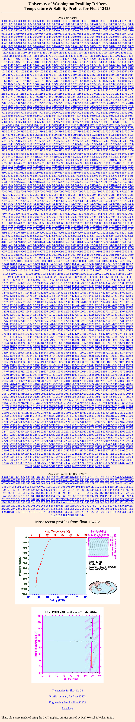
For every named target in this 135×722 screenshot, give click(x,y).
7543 (29, 207)
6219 (54, 166)
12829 (121, 324)
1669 (4, 80)
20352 (82, 387)
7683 (67, 216)
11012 (21, 270)
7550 (55, 207)
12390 (5, 286)
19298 (106, 365)
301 (97, 508)
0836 (118, 39)
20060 (5, 381)
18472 (75, 349)
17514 (5, 336)
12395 (21, 286)
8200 (42, 232)
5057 (131, 115)
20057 (121, 377)
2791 (36, 103)
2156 (10, 93)
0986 (74, 46)
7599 (93, 210)
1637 (112, 77)
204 (18, 499)
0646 (55, 36)
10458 (120, 260)
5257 (55, 144)
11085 (59, 273)
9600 (36, 254)
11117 (120, 276)
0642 (29, 36)
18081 (29, 343)
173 (131, 492)
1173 (67, 55)
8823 (112, 245)
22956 (21, 444)
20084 (29, 381)
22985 (75, 444)
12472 (36, 295)
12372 (21, 283)
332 (117, 511)
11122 (13, 279)
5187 (61, 134)
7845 (29, 219)
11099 (15, 276)
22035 (5, 422)
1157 (98, 52)
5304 (36, 147)
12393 (13, 286)
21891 (121, 415)
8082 (93, 223)
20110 (75, 381)
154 (38, 492)
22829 (44, 441)
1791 (29, 90)
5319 (118, 147)
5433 (112, 156)
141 (107, 489)
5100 (112, 122)
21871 (67, 415)
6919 (118, 185)
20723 (52, 396)
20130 (90, 381)
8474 (105, 242)
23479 (67, 453)
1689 (118, 80)
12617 (5, 305)
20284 (28, 387)
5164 (55, 131)
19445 (129, 368)
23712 (5, 459)
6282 (42, 169)
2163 (48, 93)
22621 (28, 434)
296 (72, 508)
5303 (29, 147)
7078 (124, 188)
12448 (28, 292)
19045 (129, 358)
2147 (86, 90)
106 (68, 486)
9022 (48, 248)
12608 (67, 302)
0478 (86, 30)
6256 (124, 166)
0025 (124, 20)
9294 (74, 251)
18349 (98, 346)
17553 (36, 336)
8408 (10, 242)
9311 (130, 251)
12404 (67, 286)
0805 (10, 39)
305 (117, 508)
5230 (29, 140)
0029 (10, 24)
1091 (24, 49)
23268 (21, 450)
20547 (90, 390)
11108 (83, 276)
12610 (82, 302)
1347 (42, 65)
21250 (28, 403)
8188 (118, 229)
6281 (36, 169)
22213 (52, 425)
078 (107, 483)
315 (33, 511)
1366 (99, 65)
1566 (118, 71)
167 (102, 492)
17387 (36, 333)
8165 (17, 229)
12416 (13, 289)
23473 (59, 453)
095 (33, 486)
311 (13, 511)
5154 (124, 128)
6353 (99, 172)
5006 (99, 109)
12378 (59, 283)
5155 (131, 128)
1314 (10, 62)
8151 (112, 226)
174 (3, 496)
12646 (98, 308)
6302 (93, 169)
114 (107, 486)
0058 (118, 24)
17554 (44, 336)
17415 (52, 333)
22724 (5, 437)
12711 (13, 314)
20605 (59, 393)
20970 (36, 399)
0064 (23, 27)
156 (48, 492)
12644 (82, 308)
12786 (121, 321)
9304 (112, 251)
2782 (112, 99)
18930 (59, 358)
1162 (129, 52)
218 (87, 499)
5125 (124, 125)
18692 (82, 352)
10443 (82, 260)
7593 (55, 210)
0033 (36, 24)
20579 (5, 393)
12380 (75, 283)
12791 (21, 324)
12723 (59, 314)
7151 (36, 194)
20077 (21, 381)
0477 (80, 30)
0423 (17, 30)
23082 (59, 447)
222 (107, 499)
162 (77, 492)
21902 (5, 418)
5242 (105, 140)
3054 (93, 106)
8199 (36, 232)
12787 (129, 321)
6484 (124, 175)
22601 (13, 434)
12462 (5, 295)
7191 (67, 197)
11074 (21, 273)
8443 (36, 242)
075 (102, 483)
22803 (13, 441)
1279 (93, 58)
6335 (48, 172)
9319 (29, 254)
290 (43, 508)
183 (48, 496)
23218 (13, 450)
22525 (75, 431)
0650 (74, 36)
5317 (105, 147)
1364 (86, 65)
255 (3, 505)
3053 (86, 106)
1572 (23, 74)
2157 (17, 93)
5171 (99, 131)
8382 (61, 238)
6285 (61, 169)
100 (48, 486)
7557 (80, 207)
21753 (28, 412)
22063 (36, 422)
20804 (67, 396)
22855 (75, 441)
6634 (80, 178)
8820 (105, 245)
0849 (17, 43)
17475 (113, 333)
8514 (80, 245)
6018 (112, 159)
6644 (4, 182)
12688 (75, 311)
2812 (93, 103)
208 (38, 499)
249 (107, 502)
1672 (23, 80)
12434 (121, 289)
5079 (124, 118)
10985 (21, 267)
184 (53, 496)
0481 (99, 30)
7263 (74, 200)
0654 (93, 36)
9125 (112, 248)
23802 (75, 459)
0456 (55, 30)
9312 (4, 254)
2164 (55, 93)
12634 (5, 308)
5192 (93, 134)
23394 (113, 450)
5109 (36, 125)
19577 (44, 371)
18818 (75, 355)
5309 (67, 147)
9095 (86, 248)
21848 (36, 415)
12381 (82, 283)
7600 (99, 210)
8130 (48, 226)
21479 (98, 406)
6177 (29, 166)
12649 (121, 308)
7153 (48, 194)
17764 (121, 336)
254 (131, 502)
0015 (86, 20)
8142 (74, 226)
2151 (112, 90)
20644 (129, 393)
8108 (124, 223)
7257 (42, 200)
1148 (42, 52)
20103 (52, 381)
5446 (10, 159)
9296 (80, 251)
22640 (36, 434)
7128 (124, 191)
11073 (14, 273)
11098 (7, 276)
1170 (48, 55)
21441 (59, 406)
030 (13, 480)
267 (62, 505)
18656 (59, 352)
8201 (48, 232)
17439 (90, 333)
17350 (13, 333)
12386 (121, 283)
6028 (42, 163)
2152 (118, 90)
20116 (82, 381)
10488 (59, 264)
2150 (105, 90)
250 (112, 502)
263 (43, 505)
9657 (118, 254)
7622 (74, 213)
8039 (30, 223)
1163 (5, 55)
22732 (28, 437)
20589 (21, 393)
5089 (55, 122)
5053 (112, 115)
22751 (67, 437)
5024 (74, 112)
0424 (23, 30)
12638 (36, 308)
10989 (52, 267)
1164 (11, 55)
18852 (129, 355)
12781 (82, 321)
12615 (121, 302)
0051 (74, 24)
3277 (112, 106)
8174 (55, 229)
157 (53, 492)
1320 (42, 62)
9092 (74, 248)
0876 (99, 43)
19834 (75, 374)
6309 (4, 172)
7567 (112, 207)
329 (102, 511)
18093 (44, 343)
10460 (128, 260)
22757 (90, 437)
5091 (67, 122)
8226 (29, 235)
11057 (98, 270)
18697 (90, 352)
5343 (93, 150)
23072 (44, 447)
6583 (36, 178)
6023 (11, 163)
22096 (82, 422)
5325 (23, 150)
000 (3, 477)
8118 (4, 226)
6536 (17, 178)
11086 (67, 273)
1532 (55, 71)
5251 (29, 144)
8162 (131, 226)
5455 (61, 159)
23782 (59, 459)
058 (18, 483)
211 (53, 499)
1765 (23, 87)
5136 (55, 128)
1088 (5, 49)
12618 (13, 305)
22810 (28, 441)
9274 (36, 251)
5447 (17, 159)
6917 (105, 185)
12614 (113, 302)
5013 (10, 112)
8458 (67, 242)
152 (28, 492)
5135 (48, 128)
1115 (62, 49)
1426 (112, 65)
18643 (44, 352)
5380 (131, 150)
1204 (130, 55)
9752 (61, 257)
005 (28, 477)
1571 (17, 74)
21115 (106, 399)
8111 (131, 223)
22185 (13, 425)
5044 (55, 115)
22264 (129, 425)
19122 (113, 362)
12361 (67, 279)
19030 (121, 358)
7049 (74, 188)
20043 (98, 377)
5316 (99, 147)
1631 (80, 77)
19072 (52, 362)
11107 (75, 276)
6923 (10, 188)
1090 (18, 49)
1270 (36, 58)
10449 (97, 260)
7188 (48, 197)
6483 (118, 175)
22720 (121, 434)
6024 (17, 163)
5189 (74, 134)
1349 (55, 65)
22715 (113, 434)
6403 (105, 175)
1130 (24, 52)
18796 (59, 355)
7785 (118, 216)
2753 (93, 99)
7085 (36, 191)
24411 (28, 466)
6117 (4, 166)
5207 (23, 137)
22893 (98, 441)
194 (102, 496)
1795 (42, 90)
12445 (5, 292)
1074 (86, 46)
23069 (28, 447)
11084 (52, 273)
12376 (44, 283)
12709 (5, 314)
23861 (129, 459)
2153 (124, 90)
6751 (55, 182)
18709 (98, 352)
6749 (42, 182)
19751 (52, 374)
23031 (98, 444)
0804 (4, 39)
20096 (44, 381)
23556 (36, 456)
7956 (86, 219)
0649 (67, 36)
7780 (112, 216)
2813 (99, 103)
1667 (124, 77)
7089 (55, 191)
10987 (36, 267)
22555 (106, 431)
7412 (61, 204)
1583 (93, 74)
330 (107, 511)
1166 (23, 55)
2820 (10, 106)
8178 (74, 229)
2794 (48, 103)
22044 (13, 422)
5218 (93, 137)
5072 (80, 118)
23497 (106, 453)
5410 (131, 153)
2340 (36, 99)
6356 (118, 172)
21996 (121, 418)
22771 (113, 437)
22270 (5, 428)
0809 (23, 39)
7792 (124, 216)
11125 (21, 279)
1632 (86, 77)
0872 (74, 43)
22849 (67, 441)
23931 (36, 463)
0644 (42, 36)
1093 (37, 49)
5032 (124, 112)
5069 (67, 118)
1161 (123, 52)
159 (62, 492)
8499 (55, 245)
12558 (121, 298)
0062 (10, 27)
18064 (5, 343)
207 (33, 499)
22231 (75, 425)
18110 (75, 343)
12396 (28, 286)
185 (58, 496)
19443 (121, 368)
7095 (74, 191)
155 (43, 492)
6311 (17, 172)
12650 (129, 308)
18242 (5, 346)
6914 (86, 185)
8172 (42, 229)
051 (117, 480)
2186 (36, 96)
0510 (131, 30)
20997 (67, 399)
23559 (44, 456)
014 (72, 477)
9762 (105, 257)
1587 (118, 74)
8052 (49, 223)
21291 (67, 403)
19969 (13, 377)
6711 (10, 182)
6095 (74, 163)
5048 (80, 115)
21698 (5, 412)
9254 (124, 248)
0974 (55, 46)
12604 (36, 302)
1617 (17, 77)
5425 (93, 156)
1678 (55, 80)
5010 (124, 109)
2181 (23, 96)
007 (38, 477)
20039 (82, 377)
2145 (74, 90)
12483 (113, 295)
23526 (5, 456)
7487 (124, 204)
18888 (36, 358)
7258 (48, 200)
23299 (44, 450)
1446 (118, 65)
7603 (112, 210)
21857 (44, 415)
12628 (90, 305)
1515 (112, 68)
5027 (93, 112)
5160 (29, 131)
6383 (48, 175)
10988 (44, 267)
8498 (48, 245)
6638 (99, 178)
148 (8, 492)
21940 (52, 418)
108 (78, 486)
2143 (61, 90)
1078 (112, 46)
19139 (129, 362)
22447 (121, 428)
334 (126, 511)
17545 (28, 336)
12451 (52, 292)
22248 (106, 425)
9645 (86, 254)
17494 (129, 333)
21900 (129, 415)
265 (53, 505)
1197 (86, 55)
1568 (131, 71)
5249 (17, 144)
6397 (86, 175)
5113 (55, 125)
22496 (36, 431)
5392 (61, 153)
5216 (80, 137)
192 (92, 496)
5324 (17, 150)
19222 (75, 365)
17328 (121, 330)
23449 (28, 453)
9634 (67, 254)
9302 (99, 251)
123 (18, 489)
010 (53, 477)
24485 (36, 466)
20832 (75, 396)
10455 (105, 260)
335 (131, 511)
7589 (48, 210)
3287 (42, 109)
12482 (106, 295)
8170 (36, 229)
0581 (74, 33)
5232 (42, 140)
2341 (42, 99)
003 (18, 477)
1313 (4, 62)
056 (8, 483)
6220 (61, 166)
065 (53, 483)
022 (112, 477)
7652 (124, 213)
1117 (74, 49)
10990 (59, 267)
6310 (10, 172)
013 (67, 477)
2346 (74, 99)
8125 (23, 226)
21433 (44, 406)
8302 (124, 235)
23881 (21, 463)
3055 (99, 106)
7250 (10, 200)
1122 (105, 49)
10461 (5, 264)
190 (82, 496)
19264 (82, 365)
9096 (93, 248)
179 (28, 496)
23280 (28, 450)
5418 (48, 156)
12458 (106, 292)
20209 (75, 384)
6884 (48, 185)
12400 (44, 286)
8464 (80, 242)
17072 (106, 327)
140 (102, 489)
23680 (121, 456)
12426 (75, 289)
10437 (59, 260)
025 (122, 477)
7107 (105, 191)
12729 (98, 314)
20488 (13, 390)
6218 (48, 166)
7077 (118, 188)
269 (72, 505)
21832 (121, 412)
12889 (75, 327)
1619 (29, 77)
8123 (17, 226)
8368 (10, 238)
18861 (5, 358)
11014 (29, 270)
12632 (121, 305)
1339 (131, 62)
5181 (29, 134)
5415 (29, 156)
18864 (21, 358)
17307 (90, 330)
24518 (52, 466)
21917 (28, 418)
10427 (12, 260)
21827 (113, 412)
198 (122, 496)
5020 (55, 112)
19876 (113, 374)
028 (3, 480)
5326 (29, 150)
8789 (86, 245)
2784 (124, 99)
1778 (80, 87)
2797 (67, 103)
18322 (75, 346)
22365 (59, 428)
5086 (36, 122)
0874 (86, 43)
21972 (82, 418)
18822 (98, 355)
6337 (61, 172)
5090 (61, 122)
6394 (74, 175)
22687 (82, 434)
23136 (106, 447)
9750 (55, 257)
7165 (112, 194)
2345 (67, 99)
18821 (90, 355)
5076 (105, 118)
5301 (17, 147)
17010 (90, 327)
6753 (67, 182)
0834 (105, 39)
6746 (23, 182)
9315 (17, 254)
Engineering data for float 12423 (67, 702)
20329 (52, 387)
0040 (61, 24)
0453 (36, 30)
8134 (55, 226)
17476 (121, 333)
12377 (52, 283)
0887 (10, 46)
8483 (10, 245)
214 (67, 499)
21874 (75, 415)
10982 (129, 264)
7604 (118, 210)
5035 (10, 115)
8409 (17, 242)
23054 (5, 447)
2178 (4, 96)
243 (77, 502)
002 (13, 477)
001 (8, 477)
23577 (52, 456)
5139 (74, 128)
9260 (10, 251)
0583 (86, 33)
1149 (49, 52)
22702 (98, 434)
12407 (82, 286)
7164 (105, 194)
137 (87, 489)
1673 (29, 80)
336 (53, 515)
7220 (118, 197)
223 (112, 499)
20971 (44, 399)
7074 (112, 188)
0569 (55, 33)
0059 (124, 24)
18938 (67, 358)
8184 (105, 229)
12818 (36, 324)
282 (3, 508)
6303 (99, 169)
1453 (23, 68)
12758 (113, 317)
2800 (86, 103)
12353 (43, 279)
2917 (80, 106)
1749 (55, 84)
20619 (75, 393)
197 (117, 496)
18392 (21, 349)
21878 (82, 415)
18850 (121, 355)
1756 (99, 84)
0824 (55, 39)
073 (92, 483)
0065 (29, 27)
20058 (129, 377)
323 (72, 511)
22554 (98, 431)
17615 (75, 336)
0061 (4, 27)
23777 (52, 459)
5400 (99, 153)
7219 (112, 197)
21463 (75, 406)
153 (33, 492)
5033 (131, 112)
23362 (90, 450)
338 (62, 515)
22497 (44, 431)
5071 (74, 118)
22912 (106, 441)
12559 (129, 298)
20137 (129, 381)
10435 (43, 260)
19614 (82, 371)
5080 (131, 118)
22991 (82, 444)
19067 (44, 362)
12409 (98, 286)
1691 (124, 80)
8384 (74, 238)
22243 (98, 425)
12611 (90, 302)
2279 (17, 99)
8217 (10, 235)
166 (97, 492)
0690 (112, 36)
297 (77, 508)
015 (77, 477)
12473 (44, 295)
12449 (36, 292)
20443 (129, 387)
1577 (55, 74)
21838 (5, 415)
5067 (55, 118)
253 (126, 502)
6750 (48, 182)
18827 (106, 355)
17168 (21, 330)
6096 (80, 163)
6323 (23, 172)
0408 (112, 27)
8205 (67, 232)
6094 (67, 163)
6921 (131, 185)
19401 (82, 368)
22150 (106, 422)
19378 (59, 368)
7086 (42, 191)
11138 (28, 279)
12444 (129, 289)
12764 (121, 317)
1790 (23, 90)
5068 (61, 118)
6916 (99, 185)
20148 (21, 384)
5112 (48, 125)
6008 (86, 159)
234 (33, 502)
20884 (106, 396)
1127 (5, 52)
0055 (99, 24)
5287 (112, 144)
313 (23, 511)
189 (77, 496)
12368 (121, 279)
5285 (105, 144)
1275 (67, 58)
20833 (82, 396)
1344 (23, 65)
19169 (21, 365)
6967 (36, 188)
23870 (13, 463)
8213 (118, 232)
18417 (36, 349)
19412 (98, 368)
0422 (10, 30)
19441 (113, 368)
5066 (48, 118)
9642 (80, 254)
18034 (113, 339)
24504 (44, 466)
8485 (17, 245)
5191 (86, 134)
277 (112, 505)
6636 (86, 178)
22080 (52, 422)
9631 (55, 254)
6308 (131, 169)
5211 (48, 137)
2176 (131, 93)
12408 (90, 286)
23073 (52, 447)
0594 (124, 33)
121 (8, 489)
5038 (29, 115)
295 (67, 508)
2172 (105, 93)
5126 (130, 125)
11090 (82, 273)
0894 (36, 46)
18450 (52, 349)
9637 (74, 254)
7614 (42, 213)
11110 (90, 276)
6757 (93, 182)
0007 (42, 20)
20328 (44, 387)
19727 (28, 374)
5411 (4, 156)
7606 (131, 210)
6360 (10, 175)
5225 (131, 137)
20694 (28, 396)
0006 (36, 20)
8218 (17, 235)
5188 (67, 134)
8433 (23, 242)
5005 (93, 109)
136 (82, 489)
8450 (55, 242)
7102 (93, 191)
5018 (42, 112)
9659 (124, 254)
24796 (90, 466)
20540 (82, 390)
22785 (129, 437)
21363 (121, 403)
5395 (67, 153)
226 (126, 499)
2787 (10, 103)
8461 (74, 242)
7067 (99, 188)
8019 (11, 223)
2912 (48, 106)
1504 (61, 68)
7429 (93, 204)
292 (53, 508)
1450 (4, 68)
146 (131, 489)
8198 (29, 232)
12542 (67, 298)
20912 (113, 396)
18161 (98, 343)
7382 (4, 204)
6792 (99, 182)
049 (107, 480)
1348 (48, 65)
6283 (48, 169)
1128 (11, 52)
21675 (121, 409)
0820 (29, 39)
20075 (13, 381)
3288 (48, 109)
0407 (105, 27)
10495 (82, 264)
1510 (80, 68)
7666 (29, 216)
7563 (99, 207)
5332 (67, 150)
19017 (106, 358)
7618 (55, 213)
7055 (80, 188)
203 (13, 499)
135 (77, 489)
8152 (118, 226)
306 (122, 508)
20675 (21, 396)
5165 (61, 131)
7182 (10, 197)
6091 (49, 163)
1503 (55, 68)
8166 (23, 229)
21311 (98, 403)
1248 (23, 58)
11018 (44, 270)
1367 (105, 65)
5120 (92, 125)
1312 (131, 58)
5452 (48, 159)
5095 (93, 122)
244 (82, 502)
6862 (124, 182)
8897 (131, 245)
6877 (17, 185)
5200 (10, 137)
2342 (48, 99)
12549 (90, 298)
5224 (124, 137)
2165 (61, 93)
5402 (112, 153)
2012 (55, 90)
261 (33, 505)
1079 (118, 46)
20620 (82, 393)
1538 (86, 71)
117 (121, 486)
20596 (36, 393)
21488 (113, 406)
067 (62, 483)
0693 (131, 36)
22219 (67, 425)
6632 (67, 178)
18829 (113, 355)
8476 (112, 242)
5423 (80, 156)
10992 (75, 267)
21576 (75, 409)
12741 (13, 317)
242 (72, 502)
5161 (36, 131)
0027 (131, 20)
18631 (36, 352)
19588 (52, 371)
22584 (5, 434)
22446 (113, 428)
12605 (44, 302)
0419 (124, 27)
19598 (59, 371)
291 (48, 508)
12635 (13, 308)
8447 (48, 242)
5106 (17, 125)
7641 (93, 213)
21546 (59, 409)
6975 (61, 188)
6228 (105, 166)
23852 (113, 459)
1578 (61, 74)
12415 (5, 289)
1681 (67, 80)
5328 (42, 150)
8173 (48, 229)
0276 (74, 27)
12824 (82, 324)
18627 (28, 352)
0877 (105, 43)
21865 (59, 415)
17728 (113, 336)
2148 (93, 90)
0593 (118, 33)
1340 (4, 65)
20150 (28, 384)
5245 (124, 140)
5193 (99, 134)
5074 (93, 118)
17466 (106, 333)
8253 (74, 235)
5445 (4, 159)
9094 (80, 248)
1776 (67, 87)
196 (112, 496)
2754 (99, 99)
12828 (113, 324)
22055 (21, 422)
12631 (113, 305)
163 (82, 492)
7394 (23, 204)
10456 (113, 260)
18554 (106, 349)
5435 (124, 156)
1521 (17, 71)
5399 (93, 153)
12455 (82, 292)
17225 (52, 330)
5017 (36, 112)
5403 (118, 153)
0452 (29, 30)
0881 (124, 43)
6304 (105, 169)
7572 (131, 207)
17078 (113, 327)
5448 (23, 159)
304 (112, 508)
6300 (80, 169)
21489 (121, 406)
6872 (131, 182)
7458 (112, 204)
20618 (67, 393)
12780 (75, 321)
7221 (124, 197)
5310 (74, 147)
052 (122, 480)
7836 (17, 219)
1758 (112, 84)
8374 (29, 238)
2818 (131, 103)
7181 (4, 197)
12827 (106, 324)
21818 (98, 412)
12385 (113, 283)
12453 (67, 292)
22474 (5, 431)
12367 (113, 279)
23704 (129, 456)
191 (87, 496)
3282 (10, 109)
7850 (42, 219)
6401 (99, 175)
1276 (74, 58)
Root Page (67, 708)
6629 (48, 178)
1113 (49, 49)
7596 (74, 210)
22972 (52, 444)
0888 (17, 46)
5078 (118, 118)
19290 (98, 365)
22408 (82, 428)
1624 (55, 77)
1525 (42, 71)
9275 (42, 251)
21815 (90, 412)
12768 (5, 321)
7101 (86, 191)
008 (43, 477)
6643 (131, 178)
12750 (67, 317)
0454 (42, 30)
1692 (131, 80)
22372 (67, 428)
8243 (48, 235)
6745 (17, 182)
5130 (17, 128)
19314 (121, 365)
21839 (13, 415)
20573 (129, 390)
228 (3, 502)
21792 (52, 412)
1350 (61, 65)
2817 (124, 103)
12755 (98, 317)
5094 (86, 122)
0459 (74, 30)
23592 (59, 456)
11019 (52, 270)
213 (62, 499)
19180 (36, 365)
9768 (5, 260)
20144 (13, 384)
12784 (106, 321)
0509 (124, 30)
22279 (28, 428)
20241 (106, 384)
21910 (21, 418)
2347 (80, 99)
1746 (36, 84)
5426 (99, 156)
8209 (93, 232)
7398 (29, 204)
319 (53, 511)
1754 (86, 84)
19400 (75, 368)
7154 (55, 194)
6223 (73, 166)
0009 (48, 20)
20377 (113, 387)
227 (131, 499)
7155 (61, 194)
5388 (36, 153)
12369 (129, 279)
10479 (44, 264)
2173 (112, 93)
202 (8, 499)
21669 (106, 409)
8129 (42, 226)
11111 (98, 276)
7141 (17, 194)
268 (67, 505)
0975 (61, 46)
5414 (23, 156)
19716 (13, 374)
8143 (80, 226)
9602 (42, 254)
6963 (29, 188)
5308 (61, 147)
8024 (17, 223)
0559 (17, 33)
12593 (28, 302)
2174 (118, 93)
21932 (36, 418)
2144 (67, 90)
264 (48, 505)
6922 (4, 188)
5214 (67, 137)
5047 (74, 115)
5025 (80, 112)
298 (82, 508)
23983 (98, 463)
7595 (67, 210)
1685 (93, 80)
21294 (75, 403)
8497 (42, 245)
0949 (42, 46)
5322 (4, 150)
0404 (86, 27)
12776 (52, 321)
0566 (36, 33)
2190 (61, 96)
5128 (10, 128)
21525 (36, 409)
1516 (118, 68)
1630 (74, 77)
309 (3, 511)
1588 (124, 74)
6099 (99, 163)
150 (18, 492)
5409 (124, 153)
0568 (48, 33)
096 (38, 486)
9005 (23, 248)
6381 (36, 175)
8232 (36, 235)
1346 (36, 65)
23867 (5, 463)
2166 (67, 93)
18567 (121, 349)
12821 (59, 324)
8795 (93, 245)
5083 (17, 122)
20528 (59, 390)
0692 (124, 36)
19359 (44, 368)
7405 (48, 204)
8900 (17, 248)
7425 (80, 204)
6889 (74, 185)
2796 (61, 103)
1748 (48, 84)
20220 (82, 384)
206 (28, 499)
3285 (29, 109)
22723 (129, 434)
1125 (123, 49)
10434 (35, 260)
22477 (13, 431)
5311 (80, 147)
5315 (93, 147)
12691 (82, 311)
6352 (93, 172)
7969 (99, 219)
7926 (74, 219)
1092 (30, 49)
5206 (17, 137)
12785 (113, 321)
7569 (124, 207)
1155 (86, 52)
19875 (106, 374)
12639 (44, 308)
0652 (86, 36)
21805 (67, 412)
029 (8, 480)
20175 (52, 384)
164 (87, 492)
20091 (36, 381)
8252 (67, 235)
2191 (67, 96)
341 (77, 515)
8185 (112, 229)
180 (33, 496)
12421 (52, 289)
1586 (112, 74)
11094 (113, 273)
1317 (29, 62)
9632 (61, 254)
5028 (99, 112)
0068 (48, 27)
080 (117, 483)
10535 (106, 264)
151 (23, 492)
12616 (129, 302)
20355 (90, 387)
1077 (105, 46)
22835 (52, 441)
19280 (90, 365)
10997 (106, 267)
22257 (121, 425)
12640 (52, 308)
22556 (113, 431)
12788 (5, 324)
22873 (90, 441)
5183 (42, 134)
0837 (124, 39)
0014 (80, 20)
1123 (111, 49)
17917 (36, 339)
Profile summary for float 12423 (67, 696)
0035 (48, 24)
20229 (98, 384)
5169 (86, 131)
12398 (36, 286)
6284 (55, 169)
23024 (90, 444)
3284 (23, 109)
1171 (54, 55)
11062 (113, 270)
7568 (118, 207)
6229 (111, 166)
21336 (106, 403)
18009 (75, 339)
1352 (74, 65)
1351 (67, 65)
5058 (4, 118)
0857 (61, 43)
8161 (124, 226)
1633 (93, 77)
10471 (36, 264)
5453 (55, 159)
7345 (93, 200)
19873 (98, 374)
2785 (131, 99)
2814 (105, 103)
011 (58, 477)
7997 (112, 219)
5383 (10, 153)
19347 (28, 368)
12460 (121, 292)
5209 (36, 137)
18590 (129, 349)
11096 (120, 273)
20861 (98, 396)
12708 (129, 311)
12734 (121, 314)
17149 (5, 330)
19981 (36, 377)
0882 (131, 43)
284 (13, 508)
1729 (29, 84)
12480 (90, 295)
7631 (80, 213)
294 (62, 508)
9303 (105, 251)
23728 (13, 459)
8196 (17, 232)
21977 (98, 418)
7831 (10, 219)
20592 (28, 393)
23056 (13, 447)
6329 (36, 172)
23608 (90, 456)
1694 (10, 84)
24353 (129, 463)
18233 (129, 343)
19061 (13, 362)
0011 (61, 20)
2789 (23, 103)
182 (43, 496)
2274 (118, 96)
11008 (14, 270)
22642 (44, 434)
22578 (129, 431)
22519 (67, 431)
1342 (17, 65)
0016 (93, 20)
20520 (36, 390)
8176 (67, 229)
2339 (29, 99)
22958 (28, 444)
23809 (90, 459)
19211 (59, 365)
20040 (90, 377)
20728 (59, 396)
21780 (44, 412)
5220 (99, 137)
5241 (99, 140)
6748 (36, 182)
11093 (105, 273)
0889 (23, 46)
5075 (99, 118)
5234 (55, 140)
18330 (82, 346)
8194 (10, 232)
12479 (82, 295)
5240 (93, 140)
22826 (36, 441)
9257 (4, 251)
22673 (67, 434)
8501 (61, 245)
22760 (98, 437)
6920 (124, 185)
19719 (21, 374)
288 (33, 508)
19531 (28, 371)
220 (97, 499)
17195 (44, 330)
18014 (90, 339)
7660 (4, 216)
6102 (112, 163)
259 (23, 505)
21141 (121, 399)
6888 (67, 185)
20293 (36, 387)
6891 (80, 185)
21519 (28, 409)
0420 (131, 27)
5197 (124, 134)
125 (28, 489)
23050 (129, 444)
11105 (60, 276)
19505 (13, 371)
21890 (113, 415)
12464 (13, 295)
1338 (124, 62)
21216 (21, 403)
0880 (118, 43)
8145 (93, 226)
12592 (21, 302)
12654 (28, 311)
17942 (52, 339)
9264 (17, 251)
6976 (67, 188)
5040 (42, 115)
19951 (5, 377)
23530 (13, 456)
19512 (21, 371)
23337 (67, 450)
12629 (98, 305)
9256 (131, 248)
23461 (52, 453)
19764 (59, 374)
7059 (86, 188)
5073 (86, 118)
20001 (59, 377)
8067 (74, 223)
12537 (44, 298)
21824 (106, 412)
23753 (44, 459)
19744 (36, 374)
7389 (17, 204)
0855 (48, 43)
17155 (13, 330)
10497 (90, 264)
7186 (36, 197)
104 (58, 486)
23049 (121, 444)
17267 (75, 330)
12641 (59, 308)
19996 (52, 377)
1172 (61, 55)
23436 (21, 453)
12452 (59, 292)
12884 (44, 327)
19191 (44, 365)
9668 (17, 257)
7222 (131, 197)
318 (48, 511)
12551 (106, 298)
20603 (52, 393)
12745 (36, 317)
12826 (98, 324)
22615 (21, 434)
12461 (129, 292)
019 (97, 477)
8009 (131, 219)
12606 (52, 302)
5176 (131, 131)
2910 (36, 106)
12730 (106, 314)
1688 (112, 80)
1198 (92, 55)
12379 (67, 283)
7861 (55, 219)
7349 (99, 200)
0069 (55, 27)
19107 (90, 362)
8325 (131, 235)
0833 (99, 39)
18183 (113, 343)
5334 (80, 150)
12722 (52, 314)
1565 (112, 71)
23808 (82, 459)
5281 (80, 144)
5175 (124, 131)
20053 (113, 377)
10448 (90, 260)
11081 (37, 273)
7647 (105, 213)
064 (48, 483)
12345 (36, 279)
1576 (48, 74)
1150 (55, 52)
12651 (5, 311)
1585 (105, 74)
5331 (61, 150)
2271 (99, 96)
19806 (67, 374)
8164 (10, 229)
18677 (75, 352)
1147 (36, 52)
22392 (75, 428)
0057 (112, 24)
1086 (124, 46)
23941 (44, 463)
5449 (29, 159)
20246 (113, 384)
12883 (36, 327)
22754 (75, 437)
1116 (68, 49)
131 (58, 489)
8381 (55, 238)
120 (3, 489)
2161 (36, 93)
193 (97, 496)
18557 (113, 349)
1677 (48, 80)
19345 (21, 368)
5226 (4, 140)
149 (13, 492)
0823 (48, 39)
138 (92, 489)
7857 (48, 219)
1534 (61, 71)
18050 (121, 339)
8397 (124, 238)
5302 (23, 147)
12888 (67, 327)
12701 (106, 311)
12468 (21, 295)
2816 (118, 103)
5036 (17, 115)
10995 (90, 267)
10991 (67, 267)
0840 (4, 43)
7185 (29, 197)
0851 (23, 43)
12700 (98, 311)
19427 (106, 368)
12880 (13, 327)
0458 (67, 30)
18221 (121, 343)
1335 (105, 62)
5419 (55, 156)
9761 (99, 257)
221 (102, 499)
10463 (13, 264)
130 (53, 489)
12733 (113, 314)
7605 (124, 210)
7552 (61, 207)
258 (18, 505)
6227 (99, 166)
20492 (21, 390)
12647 (106, 308)
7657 (131, 213)
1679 (61, 80)
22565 (121, 431)
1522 (23, 71)
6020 (124, 159)
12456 (90, 292)
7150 (29, 194)
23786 (67, 459)
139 (97, 489)
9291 (61, 251)
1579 (67, 74)
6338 (67, 172)
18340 (90, 346)
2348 (86, 99)
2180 (17, 96)
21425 (36, 406)
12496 (28, 298)
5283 (93, 144)
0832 (93, 39)
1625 (61, 77)
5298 (131, 144)
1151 (61, 52)
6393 (67, 175)
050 (112, 480)
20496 (28, 390)
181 (38, 496)
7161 (99, 194)
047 (97, 480)
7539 (23, 207)
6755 (80, 182)
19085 (67, 362)
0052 (80, 24)
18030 (106, 339)
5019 (48, 112)
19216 (67, 365)
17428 (67, 333)
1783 (112, 87)
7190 (61, 197)
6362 (23, 175)
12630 (106, 305)
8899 (10, 248)
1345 (29, 65)
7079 (131, 188)
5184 (48, 134)
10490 (67, 264)
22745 (59, 437)
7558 (86, 207)
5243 (112, 140)
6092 (55, 163)
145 (126, 489)
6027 (36, 163)
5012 (4, 112)
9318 (23, 254)
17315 (106, 330)
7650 (118, 213)
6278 (17, 169)
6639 (105, 178)
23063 (21, 447)
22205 (36, 425)
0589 (99, 33)
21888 (106, 415)
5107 (24, 125)
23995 (106, 463)
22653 (52, 434)
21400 (21, 406)
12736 (129, 314)
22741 (44, 437)
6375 (29, 175)
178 (23, 496)
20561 (106, 390)
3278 (118, 106)
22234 (82, 425)
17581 (52, 336)
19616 (90, 371)
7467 (118, 204)
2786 (4, 103)
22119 (90, 422)
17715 (106, 336)
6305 (112, 169)
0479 (93, 30)
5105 (11, 125)
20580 (13, 393)
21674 (113, 409)
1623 (48, 77)
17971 (59, 339)
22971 (44, 444)
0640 (17, 36)
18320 (59, 346)
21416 (28, 406)
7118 (118, 191)
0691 (118, 36)
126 (33, 489)
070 (77, 483)
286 (23, 508)
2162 (42, 93)
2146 (80, 90)
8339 (4, 238)
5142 (93, 128)
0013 (74, 20)
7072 (105, 188)
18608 (21, 352)
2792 (42, 103)
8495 (36, 245)
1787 (4, 90)
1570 (10, 74)
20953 (21, 399)
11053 (75, 270)
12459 (113, 292)
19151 (13, 365)
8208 (86, 232)
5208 (29, 137)
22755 (82, 437)
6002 (74, 159)
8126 (29, 226)
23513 (121, 453)
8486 (23, 245)
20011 (75, 377)
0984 (67, 46)
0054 (93, 24)
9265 (23, 251)
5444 (131, 156)
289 (38, 508)
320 (58, 511)
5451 (42, 159)
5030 (112, 112)
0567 (42, 33)
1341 (10, 65)
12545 (82, 298)
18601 (13, 352)
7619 (61, 213)
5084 (23, 122)
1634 (99, 77)
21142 (129, 399)
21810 (75, 412)
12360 (59, 279)
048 (102, 480)
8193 (4, 232)
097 (43, 486)
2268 (80, 96)
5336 (86, 150)
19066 (36, 362)
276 (107, 505)
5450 (36, 159)
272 (87, 505)
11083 (44, 273)
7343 (86, 200)
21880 (90, 415)
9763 (112, 257)
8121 (10, 226)
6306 (118, 169)
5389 (42, 153)
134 (72, 489)
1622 (42, 77)
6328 (29, 172)
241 (67, 502)
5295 (124, 144)
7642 (99, 213)
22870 (82, 441)
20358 (98, 387)
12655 (36, 311)
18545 (98, 349)
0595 (131, 33)
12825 (90, 324)
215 (72, 499)
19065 (29, 362)
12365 (98, 279)
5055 (118, 115)
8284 (112, 235)
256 (8, 505)
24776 (82, 466)
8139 (67, 226)
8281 (105, 235)
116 (116, 486)
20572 (121, 390)
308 (131, 508)
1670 (10, 80)
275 (102, 505)
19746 (44, 374)
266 (58, 505)
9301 (93, 251)
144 (122, 489)
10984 (13, 267)
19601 (67, 371)
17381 (28, 333)
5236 (67, 140)
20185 (59, 384)
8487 (29, 245)
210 (48, 499)
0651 (80, 36)
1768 (42, 87)
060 (28, 483)
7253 (29, 200)
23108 (90, 447)
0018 (99, 20)
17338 (129, 330)
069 (72, 483)
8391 (93, 238)
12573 (5, 302)
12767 (129, 317)
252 (122, 502)
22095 (75, 422)
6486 (4, 178)
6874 (10, 185)
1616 (10, 77)
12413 (129, 286)
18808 (67, 355)
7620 (67, 213)
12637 (28, 308)
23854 (121, 459)
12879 (5, 327)
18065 (13, 343)
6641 (118, 178)
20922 (129, 396)
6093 (61, 163)
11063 (120, 270)
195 (107, 496)
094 (29, 486)
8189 (124, 229)
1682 (74, 80)
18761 (21, 355)
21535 (52, 409)
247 (97, 502)
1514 (105, 68)
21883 (98, 415)
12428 (82, 289)
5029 (105, 112)
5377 (118, 150)
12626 (75, 305)
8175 (61, 229)
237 (48, 502)
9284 (48, 251)
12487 (5, 298)
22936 (5, 444)
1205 (4, 58)
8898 (4, 248)
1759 (118, 84)
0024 (118, 20)
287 (28, 508)
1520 (10, 71)
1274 (61, 58)
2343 (55, 99)
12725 (75, 314)
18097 (52, 343)
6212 (42, 166)
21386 (13, 406)
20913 (121, 396)
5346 (105, 150)
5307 (55, 147)
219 (92, 499)
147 (3, 492)
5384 (17, 153)
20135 (113, 381)
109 (83, 486)
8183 (99, 229)
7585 (29, 210)
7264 (80, 200)
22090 (67, 422)
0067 (42, 27)
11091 (90, 273)
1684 (86, 80)
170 (117, 492)
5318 (112, 147)
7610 (17, 213)
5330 (55, 150)
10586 (113, 264)
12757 (106, 317)
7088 (49, 191)
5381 (4, 153)
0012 (67, 20)
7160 (93, 194)
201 (3, 499)
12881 (21, 327)
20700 (36, 396)
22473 (129, 428)
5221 (105, 137)
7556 (74, 207)
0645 (48, 36)
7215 (99, 197)
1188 (79, 55)
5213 (61, 137)
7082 (17, 191)
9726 (29, 257)
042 (72, 480)
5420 (61, 156)
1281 (105, 58)
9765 (124, 257)
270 (77, 505)
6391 (55, 175)
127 (38, 489)
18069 (21, 343)
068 (67, 483)
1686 (99, 80)
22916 (113, 441)
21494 (129, 406)
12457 (98, 292)
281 (131, 505)
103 (53, 486)
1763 (10, 87)
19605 (75, 371)
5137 (61, 128)
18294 (28, 346)
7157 (74, 194)
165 (92, 492)
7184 (23, 197)
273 (92, 505)
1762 (4, 87)
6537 (23, 178)
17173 (28, 330)
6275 (130, 166)
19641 (106, 371)
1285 (118, 58)
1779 (86, 87)
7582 (23, 210)
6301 (86, 169)
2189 (55, 96)
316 (38, 511)
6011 (99, 159)
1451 (10, 68)
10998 (114, 267)
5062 (23, 118)
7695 (74, 216)
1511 (86, 68)
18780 (44, 355)
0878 (112, 43)
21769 (36, 412)
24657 (75, 466)
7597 (80, 210)
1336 (112, 62)
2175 (124, 93)
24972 (106, 466)
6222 (67, 166)
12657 (52, 311)
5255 (48, 144)
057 (13, 483)
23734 (21, 459)
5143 (99, 128)
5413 (17, 156)
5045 (61, 115)
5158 (17, 131)
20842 (90, 396)
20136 (121, 381)
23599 (82, 456)
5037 (23, 115)
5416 (36, 156)
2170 (93, 93)
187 (67, 496)
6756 (86, 182)
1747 (42, 84)
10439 (66, 260)
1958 (48, 90)
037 (48, 480)
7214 (93, 197)
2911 (42, 106)
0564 (23, 33)
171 (122, 492)
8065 (61, 223)
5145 (112, 128)
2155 (4, 93)
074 (97, 483)
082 (126, 483)
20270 (5, 387)
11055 (90, 270)
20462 (5, 390)
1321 (48, 62)
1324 (67, 62)
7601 (105, 210)
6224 (80, 166)
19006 (90, 358)
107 (73, 486)
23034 (106, 444)
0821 (36, 39)
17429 (75, 333)
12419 (36, 289)
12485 (129, 295)
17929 (44, 339)
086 (4, 486)
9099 (99, 248)
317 (43, 511)
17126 (121, 327)
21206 (13, 403)
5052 (105, 115)
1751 (67, 84)
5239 (86, 140)
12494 (21, 298)
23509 (113, 453)
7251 (17, 200)
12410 (106, 286)
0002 (10, 20)
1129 (17, 52)
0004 (23, 20)
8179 (80, 229)
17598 (59, 336)
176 (13, 496)
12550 (98, 298)
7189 (55, 197)
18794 (52, 355)
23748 (28, 459)
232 (23, 502)
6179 (35, 166)
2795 (55, 103)
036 (43, 480)
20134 (106, 381)
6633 (74, 178)
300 (92, 508)
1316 (23, 62)
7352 (105, 200)
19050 (5, 362)
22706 (106, 434)
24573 (59, 466)
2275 (124, 96)
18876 (28, 358)
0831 (86, 39)
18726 (113, 352)
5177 (4, 134)
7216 (105, 197)
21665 (98, 409)
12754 (90, 317)
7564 (105, 207)
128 (43, 489)
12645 (90, 308)
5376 (112, 150)
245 (87, 502)
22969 (36, 444)
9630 (48, 254)
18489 (82, 349)
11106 (68, 276)
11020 (59, 270)
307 (126, 508)
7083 (23, 191)
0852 (29, 43)
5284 (99, 144)
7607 (4, 213)
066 (58, 483)
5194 (105, 134)
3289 (55, 109)
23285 (36, 450)
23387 (106, 450)
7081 (11, 191)
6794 (112, 182)
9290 (55, 251)
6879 (23, 185)
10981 (121, 264)
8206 (74, 232)
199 (126, 496)
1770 (55, 87)
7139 (4, 194)
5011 (130, 109)
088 (14, 486)
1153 (73, 52)
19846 (90, 374)
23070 (36, 447)
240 (62, 502)
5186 (55, 134)
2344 (61, 99)
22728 (21, 437)
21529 (44, 409)
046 (92, 480)
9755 (74, 257)
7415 (67, 204)
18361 (106, 346)
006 (33, 477)
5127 (4, 128)
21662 (90, 409)
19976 (28, 377)
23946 (67, 463)
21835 (129, 412)
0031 (23, 24)
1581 (80, 74)
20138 (5, 384)
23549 (28, 456)
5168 (80, 131)
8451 (61, 242)
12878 (129, 324)
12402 (59, 286)
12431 (106, 289)
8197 (23, 232)
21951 (59, 418)
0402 (80, 27)
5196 (118, 134)
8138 (61, 226)
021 (107, 477)
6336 (55, 172)
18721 (106, 352)
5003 (80, 109)
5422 (74, 156)
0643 (36, 36)
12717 (44, 314)
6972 (55, 188)
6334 (42, 172)
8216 (4, 235)
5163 (48, 131)
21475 (90, 406)
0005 (29, 20)
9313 (10, 254)
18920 (52, 358)
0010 (55, 20)
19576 (36, 371)
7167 (124, 194)
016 (82, 477)
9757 (80, 257)
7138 (130, 191)
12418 (28, 289)
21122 (113, 399)
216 (77, 499)
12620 (28, 305)
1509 (74, 68)
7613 (36, 213)
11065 (128, 270)
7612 (29, 213)
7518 (10, 207)
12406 (75, 286)
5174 (118, 131)
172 (126, 492)
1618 (23, 77)
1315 (17, 62)
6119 (10, 166)
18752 (5, 355)
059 (23, 483)
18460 (59, 349)
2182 (29, 96)
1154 (80, 52)
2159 (29, 93)
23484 (82, 453)
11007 (6, 270)
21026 (75, 399)
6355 (112, 172)
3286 (36, 109)
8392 (99, 238)
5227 (10, 140)
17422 (59, 333)
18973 (75, 358)
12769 (13, 321)
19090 (75, 362)
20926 (5, 399)
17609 (67, 336)
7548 (48, 207)
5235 (61, 140)
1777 (74, 87)
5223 (118, 137)
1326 (74, 62)
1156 (92, 52)
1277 (80, 58)
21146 (5, 403)
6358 (131, 172)
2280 (23, 99)
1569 (4, 74)
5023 (67, 112)
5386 (29, 153)
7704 (99, 216)
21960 (67, 418)
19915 (129, 374)
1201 (111, 55)
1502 (48, 68)
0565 (29, 33)
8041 (36, 223)
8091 (118, 223)
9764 (118, 257)
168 (107, 492)
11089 (75, 273)
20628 (106, 393)
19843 (82, 374)
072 (87, 483)
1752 (74, 84)
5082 (10, 122)
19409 (90, 368)
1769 (48, 87)
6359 (4, 175)
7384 (10, 204)
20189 (67, 384)
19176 (28, 365)
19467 (5, 371)
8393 (105, 238)
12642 (67, 308)
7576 (10, 210)
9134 (118, 248)
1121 (98, 49)
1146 (30, 52)
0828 (67, 39)
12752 (82, 317)
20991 (60, 399)
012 (62, 477)
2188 (48, 96)
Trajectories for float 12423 (67, 690)
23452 (36, 453)
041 (67, 480)
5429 (105, 156)
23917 (28, 463)
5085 (29, 122)
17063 (98, 327)
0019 (105, 20)
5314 (86, 147)
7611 (23, 213)
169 (112, 492)
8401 (131, 238)
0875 (93, 43)
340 (72, 515)
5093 (80, 122)
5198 (131, 134)
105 (63, 486)
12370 (5, 283)
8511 (73, 245)
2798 (74, 103)
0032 (29, 24)
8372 (23, 238)
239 (58, 502)
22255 (113, 425)
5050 (93, 115)
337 (58, 515)
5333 (74, 150)
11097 (128, 273)
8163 (4, 229)
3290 (61, 109)
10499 (98, 264)
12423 (59, 289)
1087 (131, 46)
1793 (36, 90)
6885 (55, 185)
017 (87, 477)
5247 (4, 144)
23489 (90, 453)
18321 (67, 346)
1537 (80, 71)
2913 (55, 106)
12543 (75, 298)
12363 (82, 279)
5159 (23, 131)
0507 (112, 30)
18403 (28, 349)
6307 (124, 169)
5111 (42, 125)
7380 (131, 200)
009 (48, 477)
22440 (106, 428)
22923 (121, 441)
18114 (82, 343)
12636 (21, 308)
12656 (44, 311)
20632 (113, 393)
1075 (93, 46)
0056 (105, 24)
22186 (21, 425)
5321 (131, 147)
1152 (67, 52)
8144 (86, 226)
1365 (93, 65)
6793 (105, 182)
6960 (23, 188)
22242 (90, 425)
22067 (44, 422)
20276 (21, 387)
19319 (129, 365)
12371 (13, 283)
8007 (124, 219)
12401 (52, 286)
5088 (48, 122)
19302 (113, 365)
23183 (121, 447)
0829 (74, 39)
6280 (29, 169)
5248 (10, 144)
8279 (99, 235)
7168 (131, 194)
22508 (52, 431)
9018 (42, 248)
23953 (75, 463)
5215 (74, 137)
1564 (105, 71)
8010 (4, 223)
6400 (93, 175)
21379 (5, 406)
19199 (52, 365)
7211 (73, 197)
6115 (130, 163)
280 (126, 505)
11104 (53, 276)
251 (117, 502)
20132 (98, 381)
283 (8, 508)
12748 (52, 317)
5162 (42, 131)
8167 (29, 229)
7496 (131, 204)
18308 (52, 346)
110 (88, 486)
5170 (93, 131)
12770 (21, 321)
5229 (23, 140)
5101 (118, 122)
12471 (28, 295)
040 (62, 480)
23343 (75, 450)
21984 (106, 418)
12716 (36, 314)
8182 (93, 229)
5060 (10, 118)
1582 (86, 74)
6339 (74, 172)
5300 (10, 147)
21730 (13, 412)
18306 (44, 346)
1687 (105, 80)
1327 (80, 62)
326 (87, 511)
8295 (118, 235)
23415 (5, 453)
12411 (113, 286)
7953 (80, 219)
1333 (93, 62)
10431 (20, 260)
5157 (10, 131)
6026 (30, 163)
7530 (17, 207)
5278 (61, 144)
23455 (44, 453)
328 (97, 511)
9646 (93, 254)
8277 (93, 235)
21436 (52, 406)
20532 (67, 390)
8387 (80, 238)
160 (67, 492)
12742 (21, 317)
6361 (17, 175)
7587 (42, 210)
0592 (112, 33)
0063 (17, 27)
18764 (28, 355)
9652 (105, 254)
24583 (67, 466)
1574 (36, 74)
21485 (106, 406)
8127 (36, 226)
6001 (67, 159)
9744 (42, 257)
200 (131, 496)
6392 (61, 175)
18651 (52, 352)
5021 (61, 112)
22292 (44, 428)
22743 (52, 437)
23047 (113, 444)
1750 (61, 84)
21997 (129, 418)
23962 (82, 463)
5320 (124, 147)
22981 (67, 444)
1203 (123, 55)
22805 (21, 441)
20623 (90, 393)
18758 (13, 355)
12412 (121, 286)
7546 (36, 207)
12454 (75, 292)
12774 (36, 321)
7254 (36, 200)
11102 (37, 276)
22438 (98, 428)
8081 (86, 223)
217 (82, 499)
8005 (118, 219)
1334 (99, 62)
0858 (67, 43)
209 (43, 499)
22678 (75, 434)
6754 (74, 182)
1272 (48, 58)
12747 (44, 317)
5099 (105, 122)
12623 (52, 305)
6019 (118, 159)
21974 (90, 418)
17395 (44, 333)
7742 (105, 216)
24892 (98, 466)
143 (117, 489)
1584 (99, 74)
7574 (4, 210)
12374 (36, 283)
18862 (13, 358)
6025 (23, 163)
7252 (23, 200)
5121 (98, 125)
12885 (52, 327)
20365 (106, 387)
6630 (55, 178)
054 (131, 480)
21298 (82, 403)
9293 (67, 251)
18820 (82, 355)
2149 (99, 90)
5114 (61, 125)
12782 (90, 321)
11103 (45, 276)
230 (13, 502)
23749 (36, 459)
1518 (131, 68)
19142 (5, 365)
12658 (59, 311)
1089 (11, 49)
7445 (99, 204)
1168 (36, 55)
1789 (17, 90)
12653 (21, 311)
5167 (74, 131)
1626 (67, 77)
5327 (36, 150)
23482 (75, 453)
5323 (10, 150)
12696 (90, 311)
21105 (98, 399)
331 (112, 511)
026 (126, 477)
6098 (93, 163)
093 (24, 486)
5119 (86, 125)
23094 (67, 447)
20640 (121, 393)
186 (62, 496)
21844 (21, 415)
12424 (67, 289)
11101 (30, 276)
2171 (99, 93)
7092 (67, 191)
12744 (28, 317)
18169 (106, 343)
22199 (28, 425)
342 (82, 515)
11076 (29, 273)
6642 (124, 178)
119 (131, 486)
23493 (98, 453)
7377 (118, 200)
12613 (106, 302)
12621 (36, 305)
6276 (4, 169)
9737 (36, 257)
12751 (75, 317)
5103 (131, 122)
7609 (10, 213)
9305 (118, 251)
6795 (118, 182)
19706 (5, 374)
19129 (121, 362)
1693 (4, 84)
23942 (52, 463)
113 (102, 486)
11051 (67, 270)
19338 (13, 368)
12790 (13, 324)
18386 (5, 349)
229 (8, 502)
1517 (124, 68)
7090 (61, 191)
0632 (4, 36)
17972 (67, 339)
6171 (23, 166)
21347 (113, 403)
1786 (131, 87)
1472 (29, 68)
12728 (90, 314)
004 (23, 477)
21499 (5, 409)
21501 (13, 409)
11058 (105, 270)
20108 (59, 381)
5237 (74, 140)
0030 (17, 24)
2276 (131, 96)
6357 (124, 172)
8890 (118, 245)
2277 (4, 99)
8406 (4, 242)
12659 (67, 311)
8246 (55, 235)
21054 (83, 399)
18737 (121, 352)
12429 (90, 289)
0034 (42, 24)
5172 (105, 131)
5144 (105, 128)
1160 (117, 52)
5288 (118, 144)
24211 (113, 463)
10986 (29, 267)
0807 (17, 39)
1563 (99, 71)
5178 (10, 134)
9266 (29, 251)
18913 (44, 358)
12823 (75, 324)
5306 (48, 147)
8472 (99, 242)
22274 (13, 428)
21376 (129, 403)
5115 (67, 125)
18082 (36, 343)
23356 (82, 450)
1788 (10, 90)
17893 (21, 339)
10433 (28, 260)
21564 (67, 409)
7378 (124, 200)
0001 (4, 20)
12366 (105, 279)
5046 (67, 115)
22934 (129, 441)
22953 (13, 444)
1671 (17, 80)
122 (13, 489)
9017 (36, 248)
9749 (48, 257)
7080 (4, 191)
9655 (112, 254)
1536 (74, 71)
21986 (113, 418)
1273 (55, 58)
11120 (5, 279)
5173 (112, 131)
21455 (67, 406)
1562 (93, 71)
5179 (17, 134)
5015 (23, 112)
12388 (129, 283)
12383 (98, 283)
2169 (86, 93)
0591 (105, 33)
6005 (80, 159)
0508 (118, 30)
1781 (99, 87)
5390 (48, 153)
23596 (67, 456)
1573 (29, 74)
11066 (6, 273)
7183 (17, 197)
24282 (121, 463)
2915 (67, 106)
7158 (80, 194)
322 (67, 511)
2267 (74, 96)
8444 (42, 242)
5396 (74, 153)
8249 (61, 235)
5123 (111, 125)
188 (72, 496)
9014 (29, 248)
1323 (61, 62)
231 (18, 502)
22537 (82, 431)
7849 (36, 219)
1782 (105, 87)
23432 (13, 453)
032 (23, 480)
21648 (82, 409)
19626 (98, 371)
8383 (67, 238)
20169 (44, 384)
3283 (17, 109)
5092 (74, 122)
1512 (93, 68)
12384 (106, 283)
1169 (42, 55)
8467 (86, 242)
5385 (23, 153)
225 (122, 499)
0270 (67, 27)
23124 (98, 447)
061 (33, 483)
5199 (4, 137)
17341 (5, 333)
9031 (55, 248)
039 (58, 480)
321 (62, 511)
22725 (13, 437)
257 (13, 505)
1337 (118, 62)
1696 (23, 84)
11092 (98, 273)
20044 (106, 377)
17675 (90, 336)
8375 (36, 238)
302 (102, 508)
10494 (75, 264)
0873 (80, 43)
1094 (43, 49)
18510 (90, 349)
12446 (13, 292)
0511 (4, 33)
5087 (42, 122)
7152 (42, 194)
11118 (127, 276)
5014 (17, 112)
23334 (59, 450)
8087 (105, 223)
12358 (51, 279)
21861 (52, 415)
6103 (118, 163)
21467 (82, 406)
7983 (105, 219)
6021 (131, 159)
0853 (36, 43)
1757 (105, 84)
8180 (86, 229)
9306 (124, 251)
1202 (117, 55)
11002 (121, 267)
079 (112, 483)
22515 (59, 431)
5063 (29, 118)
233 (28, 502)
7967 (93, 219)
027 (131, 477)
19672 (121, 371)
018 (92, 477)
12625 (67, 305)
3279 (124, 106)
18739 (129, 352)
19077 (59, 362)
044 (82, 480)
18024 (98, 339)
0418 (118, 27)
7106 (99, 191)
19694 (129, 371)
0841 (10, 43)
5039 (36, 115)
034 (33, 480)
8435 (29, 242)
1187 (73, 55)
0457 (61, 30)
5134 (42, 128)
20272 (13, 387)
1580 (74, 74)
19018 (113, 358)
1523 (29, 71)
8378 (42, 238)
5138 (67, 128)
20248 (121, 384)
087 (9, 486)
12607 (59, 302)
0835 (112, 39)
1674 (36, 80)
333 (122, 511)
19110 (98, 362)
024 (117, 477)
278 (117, 505)
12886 (59, 327)
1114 (55, 49)
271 (82, 505)
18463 (67, 349)
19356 (36, 368)
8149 (105, 226)
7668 (36, 216)
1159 (111, 52)
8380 (48, 238)
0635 (10, 36)
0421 (4, 30)
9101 (105, 248)
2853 (23, 106)
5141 (86, 128)
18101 (67, 343)
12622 (44, 305)
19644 (113, 371)
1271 (42, 58)
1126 (129, 49)
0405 (93, 27)
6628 (42, 178)
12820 (52, 324)
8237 (42, 235)
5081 (4, 122)
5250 (23, 144)
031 (18, 480)
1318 (36, 62)
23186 (129, 447)
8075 (80, 223)
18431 (44, 349)
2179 (10, 96)
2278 (10, 99)
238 (53, 502)
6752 (61, 182)
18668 (67, 352)
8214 (124, 232)
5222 (112, 137)
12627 (82, 305)
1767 (36, 87)
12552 (113, 298)
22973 (59, 444)
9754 (67, 257)
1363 (80, 65)
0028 (4, 24)
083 (131, 483)
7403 (42, 204)
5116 (73, 125)
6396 (80, 175)
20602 (44, 393)
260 (28, 505)
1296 (124, 58)
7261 (61, 200)
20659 (5, 396)
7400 (36, 204)
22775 (121, 437)
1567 (124, 71)
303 (107, 508)
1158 (105, 52)
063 (43, 483)
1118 (80, 49)
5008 (112, 109)
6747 (29, 182)
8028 (23, 223)
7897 (61, 219)
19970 (21, 377)
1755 (93, 84)
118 (126, 486)
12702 (113, 311)
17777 (129, 336)
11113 (112, 276)
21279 (44, 403)
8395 (118, 238)
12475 (52, 295)
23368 (98, 450)
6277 (10, 169)
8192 (131, 229)
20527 (52, 390)
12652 (13, 311)
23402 (121, 450)
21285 (52, 403)
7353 (112, 200)
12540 (52, 298)
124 (23, 489)
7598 (86, 210)
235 (38, 502)
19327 (5, 368)
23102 (82, 447)
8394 (112, 238)
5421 (67, 156)
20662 (13, 396)
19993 (44, 377)
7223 (4, 200)
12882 (28, 327)
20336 (67, 387)
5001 (67, 109)
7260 (55, 200)
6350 (86, 172)
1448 (124, 65)
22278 (21, 428)
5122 (105, 125)
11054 (82, 270)
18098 (59, 343)
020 (102, 477)
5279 (67, 144)
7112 (112, 191)
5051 (99, 115)
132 (62, 489)
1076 (99, 46)
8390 (86, 238)
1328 (86, 62)
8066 (67, 223)
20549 (98, 390)
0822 (42, 39)
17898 (28, 339)
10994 (83, 267)
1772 (61, 87)
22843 (59, 441)
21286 (59, 403)
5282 (86, 144)
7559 (93, 207)
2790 (29, 103)
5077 (112, 118)
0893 (29, 46)
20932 (13, 399)
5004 (86, 109)
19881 (121, 374)
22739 (36, 437)
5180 (23, 134)
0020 (112, 20)
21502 (21, 409)
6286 (67, 169)
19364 (52, 368)
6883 (42, 185)
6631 (61, 178)
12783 (98, 321)
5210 (42, 137)
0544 (10, 33)
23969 (90, 463)
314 (28, 511)
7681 (61, 216)
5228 (17, 140)
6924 (17, 188)
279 (122, 505)
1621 (36, 77)
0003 (17, 20)
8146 (99, 226)
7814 (4, 219)
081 (122, 483)
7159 (86, 194)
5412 (10, 156)
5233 (48, 140)
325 (82, 511)
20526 (44, 390)
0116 (61, 27)
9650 (99, 254)
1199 (98, 55)
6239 (118, 166)
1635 (105, 77)
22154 (113, 422)
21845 (28, 415)
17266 (67, 330)
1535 (67, 71)
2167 (74, 93)
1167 (30, 55)
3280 (131, 106)
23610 (98, 456)
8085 (99, 223)
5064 (36, 118)
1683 (80, 80)
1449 (131, 65)
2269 (86, 96)
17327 (113, 330)
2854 (29, 106)
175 (8, 496)
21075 (91, 399)
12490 (13, 298)
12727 (82, 314)
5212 (55, 137)
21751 (21, 412)
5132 (29, 128)
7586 (36, 210)
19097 (83, 362)
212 (58, 499)
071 (82, 483)
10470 (28, 264)
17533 (13, 336)
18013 (82, 339)
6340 (80, 172)
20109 (67, 381)
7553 (67, 207)
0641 (23, 36)
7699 (86, 216)
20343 (75, 387)
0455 (48, 30)
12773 (28, 321)
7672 (48, 216)
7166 (118, 194)
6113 (124, 163)
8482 (4, 245)
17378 (21, 333)
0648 (61, 36)
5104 (5, 125)
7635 (86, 213)
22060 (28, 422)
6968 (42, 188)
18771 (36, 355)
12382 (90, 283)
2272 (105, 96)
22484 (21, 431)
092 (19, 486)
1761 (131, 84)
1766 (29, 87)
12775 (44, 321)
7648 (112, 213)
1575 (42, 74)
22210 (44, 425)
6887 (61, 185)
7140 (10, 194)
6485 (131, 175)
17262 (59, 330)
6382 (42, 175)
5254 (42, 144)
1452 (17, 68)
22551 (90, 431)
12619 (21, 305)
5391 (55, 153)
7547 (42, 207)
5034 (4, 115)
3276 (105, 106)
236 (43, 502)
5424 (86, 156)
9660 (131, 254)
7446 (105, 204)
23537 (21, 456)
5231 (36, 140)
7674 (55, 216)
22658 (59, 434)
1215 (10, 58)
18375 (129, 346)
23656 (113, 456)
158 (58, 492)
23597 (75, 456)
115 (112, 486)
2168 (80, 93)
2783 (118, 99)
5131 (23, 128)
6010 (93, 159)
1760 (124, 84)
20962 (29, 399)
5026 (86, 112)
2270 (93, 96)
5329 (48, 150)
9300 (86, 251)
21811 (82, 412)
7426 (86, 204)
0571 (67, 33)
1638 (118, 77)
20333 (59, 387)
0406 (99, 27)
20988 (52, 399)
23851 (106, 459)
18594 (5, 352)
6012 (105, 159)
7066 (93, 188)
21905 (13, 418)
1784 (118, 87)
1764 (17, 87)
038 (53, 480)
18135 (90, 343)
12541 (59, 298)
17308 (98, 330)
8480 (124, 242)
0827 (61, 39)
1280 (99, 58)
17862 (13, 339)
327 (92, 511)
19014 (98, 358)
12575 (13, 302)
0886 (4, 46)
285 (18, 508)
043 (77, 480)
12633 (129, 305)
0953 (48, 46)
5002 (74, 109)
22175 (5, 425)
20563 (113, 390)
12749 (59, 317)
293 (58, 508)
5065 (42, 118)
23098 (75, 447)
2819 (4, 106)
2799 (80, 103)
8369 (17, 238)
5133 (36, 128)
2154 (131, 90)
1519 (4, 71)
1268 (29, 58)
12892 (82, 327)
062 (38, 483)
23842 (98, 459)
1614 (131, 74)
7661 (10, 216)
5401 (105, 153)
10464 (21, 264)
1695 (17, 84)
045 (87, 480)
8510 (67, 245)
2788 (17, 103)
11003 (129, 267)
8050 (42, 223)
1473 (36, 68)
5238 (80, 140)
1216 (17, 58)
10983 (5, 267)
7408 (55, 204)
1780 (93, 87)
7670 (42, 216)
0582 (80, 33)
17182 (36, 330)
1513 (99, 68)
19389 (67, 368)
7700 (93, 216)
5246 (131, 140)
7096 (80, 191)
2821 (17, 106)
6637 (93, 178)
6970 (48, 188)
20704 (44, 396)
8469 (93, 242)
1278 (86, 58)
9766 (131, 257)
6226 (92, 166)
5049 (86, 115)
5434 (118, 156)
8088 (112, 223)
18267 (13, 346)
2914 (61, 106)
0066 (36, 27)
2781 (105, 99)
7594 (61, 210)
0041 (67, 24)
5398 (86, 153)
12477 (67, 295)
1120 (92, 49)
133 (67, 489)
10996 (98, 267)
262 (38, 505)
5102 (124, 122)
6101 (105, 163)
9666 (10, 257)
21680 (129, 409)
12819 (44, 324)
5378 (124, 150)
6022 (4, 163)
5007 (105, 109)
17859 (5, 339)
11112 (105, 276)
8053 (55, 223)
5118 (80, 125)
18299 (36, 346)
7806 (131, 216)
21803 (59, 412)
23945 (59, 463)
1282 (112, 58)
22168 (129, 422)
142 (112, 489)
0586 (93, 33)
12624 (59, 305)
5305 (42, 147)
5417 (42, 156)
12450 (44, 292)
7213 (86, 197)
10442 (74, 260)
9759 (93, 257)
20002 (67, 377)
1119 (86, 49)
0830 (80, 39)
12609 (75, 302)
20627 (98, 393)
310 (8, 511)
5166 (67, 131)
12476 (59, 295)
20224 (90, 384)
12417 (21, 289)
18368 (113, 346)
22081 (59, 422)
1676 (42, 80)
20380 (121, 387)
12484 (121, 295)
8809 (99, 245)
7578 (17, 210)
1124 (117, 49)
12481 (98, 295)
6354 (105, 172)
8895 (124, 245)
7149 (23, 194)
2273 (112, 96)
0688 (99, 36)
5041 (48, 115)
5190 (80, 134)
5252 (36, 144)
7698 (80, 216)
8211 (105, 232)
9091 (67, 248)
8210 (99, 232)
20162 (36, 384)
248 (102, 502)
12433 (113, 289)
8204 (61, 232)
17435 (82, 333)
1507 (67, 68)
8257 (86, 235)
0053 (86, 24)
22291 (36, 428)
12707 (121, 311)
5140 (80, 128)
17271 (82, 330)
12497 (36, 298)
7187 (42, 197)
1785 (124, 87)
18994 (82, 358)
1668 (131, 77)
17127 (129, 327)
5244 (118, 140)
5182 (36, 134)
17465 (98, 333)
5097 (99, 122)
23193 (5, 450)
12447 (21, 292)
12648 (113, 308)
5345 (99, 150)
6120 (17, 166)
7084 (30, 191)
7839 (23, 219)
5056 (124, 115)
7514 (4, 207)
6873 (4, 185)
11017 (37, 270)
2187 (42, 96)
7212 (80, 197)
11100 (22, 276)
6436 (112, 175)
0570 (61, 33)
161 (72, 492)
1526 (48, 71)
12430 (98, 289)
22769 (106, 437)
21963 (75, 418)
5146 (118, 128)
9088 (61, 248)
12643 (75, 308)
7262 (67, 200)
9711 (23, 257)
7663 (17, 216)
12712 (21, 314)
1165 (17, 55)
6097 (86, 163)
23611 (106, 456)
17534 (21, 336)
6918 (112, 185)
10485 (52, 264)
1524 (36, 71)
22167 (121, 422)
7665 (23, 216)
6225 (86, 166)
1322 (55, 62)
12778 (59, 321)
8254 (80, 235)
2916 (74, 106)
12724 (67, 314)
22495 (28, 431)
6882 (36, 185)
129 (48, 489)
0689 (105, 36)
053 (126, 480)
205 (23, 499)
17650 (82, 336)
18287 (21, 346)
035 (38, 480)
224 (117, 499)
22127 (98, 422)
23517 (129, 453)
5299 (4, 147)
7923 (67, 219)
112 (97, 486)
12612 (98, 302)
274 (97, 505)
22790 (5, 441)
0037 (55, 24)
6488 (10, 178)
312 (18, 511)
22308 (52, 428)
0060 (131, 24)
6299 (74, 169)
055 (3, 483)
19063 (21, 362)
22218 (59, 425)
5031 (118, 112)
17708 (98, 336)
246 (92, 502)
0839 (131, 39)
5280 (74, 144)
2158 (23, 93)
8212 (112, 232)
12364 (90, 279)
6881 (29, 185)
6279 (23, 169)
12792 (28, 324)
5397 (80, 153)
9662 (4, 257)
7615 (48, 213)
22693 (90, 434)
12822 (67, 324)
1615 (4, 77)
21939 (44, 418)
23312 (52, 450)
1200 (104, 55)
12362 (74, 279)
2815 (112, 103)
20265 (129, 384)
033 (28, 480)
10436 (51, 260)
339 (67, 515)
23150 (113, 447)
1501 (42, 68)
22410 (90, 428)
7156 (67, 194)
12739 (5, 317)
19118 (106, 362)
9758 (86, 257)
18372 (121, 346)
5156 (4, 131)
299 (87, 508)
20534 (75, 390)
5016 (29, 112)
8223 (23, 235)
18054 (129, 339)
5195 (112, 134)
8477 (118, 242)
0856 (55, 43)
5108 (30, 125)
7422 (74, 204)
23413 (129, 450)
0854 (42, 43)
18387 (13, 349)
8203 (55, 232)
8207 (80, 232)
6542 (29, 178)
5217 (86, 137)
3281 (4, 109)
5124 (117, 125)
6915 (93, 185)
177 (18, 496)
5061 (17, 118)
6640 (112, 178)
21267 (36, 403)
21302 (90, 403)
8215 (131, 232)
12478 (75, 295)
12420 (44, 289)
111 (93, 486)
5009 (118, 109)
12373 (28, 283)
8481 (131, 242)
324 (77, 511)
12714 (28, 314)
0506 (105, 30)
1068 (80, 46)
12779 (67, 321)
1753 (80, 84)
